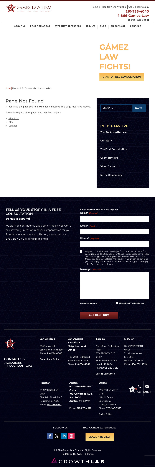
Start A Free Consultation (122, 76)
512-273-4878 (84, 408)
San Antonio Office (49, 359)
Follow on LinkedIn (64, 436)
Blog (103, 26)
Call (139, 391)
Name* (89, 213)
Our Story (106, 141)
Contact (135, 26)
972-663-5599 (113, 408)
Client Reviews (109, 158)
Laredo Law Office (105, 374)
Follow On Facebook (49, 436)
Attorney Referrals (68, 26)
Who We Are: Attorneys (113, 132)
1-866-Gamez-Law (133, 15)
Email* (89, 226)
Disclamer (84, 303)
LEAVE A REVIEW (99, 436)
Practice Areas (40, 26)
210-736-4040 (137, 11)
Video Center (108, 166)
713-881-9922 (54, 404)
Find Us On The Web (71, 454)
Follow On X (56, 436)
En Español (118, 26)
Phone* (89, 238)
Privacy (93, 303)
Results (90, 26)
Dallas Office (105, 414)
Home (8, 88)
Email (147, 391)
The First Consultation (113, 149)
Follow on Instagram (71, 436)
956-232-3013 (110, 368)
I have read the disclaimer (131, 303)
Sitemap (89, 454)
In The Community (111, 175)
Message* (90, 269)
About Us (20, 26)
